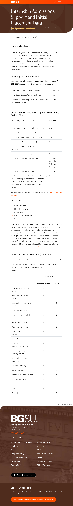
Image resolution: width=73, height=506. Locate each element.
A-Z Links (14, 450)
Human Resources (43, 442)
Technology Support (44, 461)
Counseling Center (19, 28)
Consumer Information (19, 457)
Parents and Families (45, 453)
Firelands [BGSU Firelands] (14, 469)
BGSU (12, 28)
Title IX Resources (43, 465)
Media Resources (43, 450)
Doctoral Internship (30, 28)
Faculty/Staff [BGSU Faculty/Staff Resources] (16, 465)
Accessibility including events (22, 442)
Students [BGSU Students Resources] (40, 457)
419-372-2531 (17, 433)
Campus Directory (17, 453)
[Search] (54, 2)
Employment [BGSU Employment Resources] (15, 461)
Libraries (40, 446)
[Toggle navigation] (60, 2)
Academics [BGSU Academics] (15, 446)
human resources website (30, 247)
